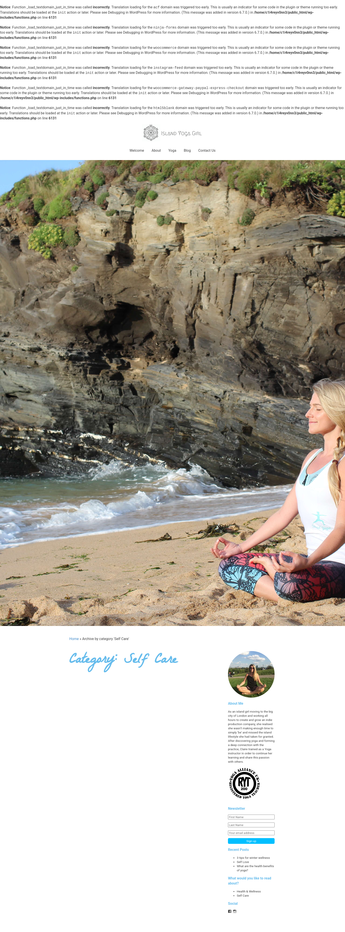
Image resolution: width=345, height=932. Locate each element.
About (156, 150)
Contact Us (207, 150)
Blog (187, 150)
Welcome (136, 150)
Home (74, 639)
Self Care (243, 895)
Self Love (243, 862)
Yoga (172, 150)
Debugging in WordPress (127, 13)
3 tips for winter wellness (253, 857)
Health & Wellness (249, 891)
